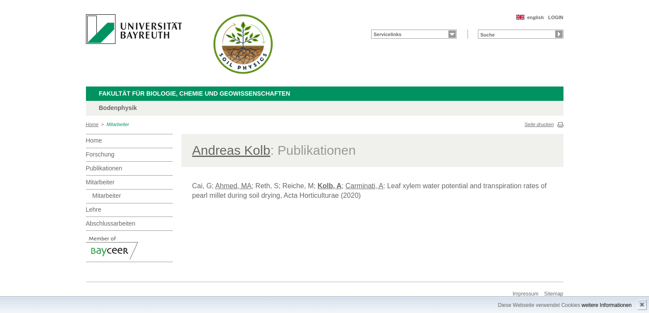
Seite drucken (538, 124)
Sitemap (553, 294)
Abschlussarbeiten (110, 223)
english (535, 17)
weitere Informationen (607, 305)
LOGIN (555, 17)
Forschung (100, 154)
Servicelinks (388, 34)
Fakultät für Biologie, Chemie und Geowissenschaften (194, 93)
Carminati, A (364, 186)
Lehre (94, 209)
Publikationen (104, 168)
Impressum (525, 294)
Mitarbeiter (118, 124)
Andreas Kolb (231, 150)
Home (92, 124)
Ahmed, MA (233, 186)
